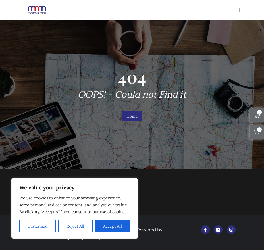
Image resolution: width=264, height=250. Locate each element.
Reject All (75, 226)
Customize (37, 226)
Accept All (112, 226)
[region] (74, 208)
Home (132, 116)
